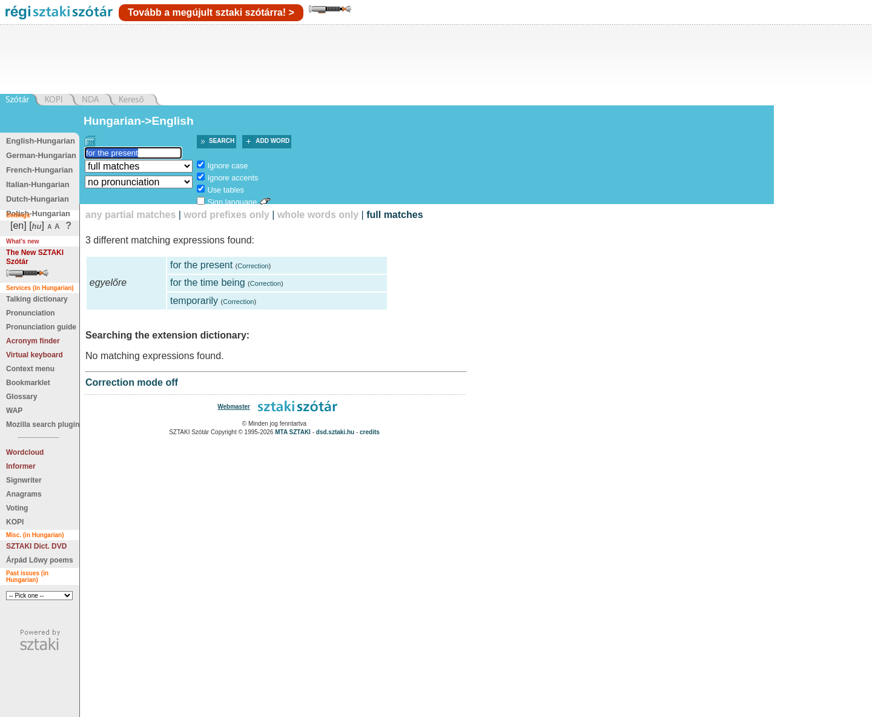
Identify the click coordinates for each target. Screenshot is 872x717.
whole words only (317, 215)
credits (370, 432)
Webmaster (233, 406)
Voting (17, 508)
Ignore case (227, 165)
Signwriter (24, 480)
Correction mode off (131, 382)
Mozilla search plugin (42, 424)
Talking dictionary (37, 299)
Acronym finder (33, 341)
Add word (272, 140)
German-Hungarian (41, 155)
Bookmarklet (28, 382)
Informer (21, 466)
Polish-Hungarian (38, 213)
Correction (252, 265)
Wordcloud (25, 452)
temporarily (194, 301)
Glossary (21, 396)
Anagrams (24, 494)
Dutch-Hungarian (37, 198)
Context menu (30, 369)
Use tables (225, 189)
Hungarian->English (139, 120)
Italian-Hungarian (38, 184)
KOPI (15, 522)
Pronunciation (30, 313)
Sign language (232, 202)
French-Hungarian (39, 169)
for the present (201, 265)
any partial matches (130, 215)
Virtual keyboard (34, 355)
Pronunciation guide (41, 327)
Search (221, 140)
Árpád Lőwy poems (39, 560)
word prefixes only (226, 215)
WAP (14, 410)
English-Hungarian (40, 140)
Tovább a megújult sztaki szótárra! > (211, 12)
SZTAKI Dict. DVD (36, 546)
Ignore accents (232, 177)
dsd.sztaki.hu (335, 432)
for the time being (207, 282)
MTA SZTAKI (293, 432)
